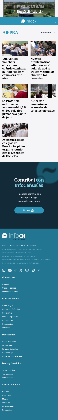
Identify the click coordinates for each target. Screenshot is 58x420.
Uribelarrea (7, 313)
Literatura (6, 403)
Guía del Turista (11, 298)
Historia (5, 391)
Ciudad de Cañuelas (11, 309)
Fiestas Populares (10, 316)
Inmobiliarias (7, 378)
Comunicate (8, 277)
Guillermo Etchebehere (12, 356)
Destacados (9, 334)
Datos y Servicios (12, 363)
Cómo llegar (7, 305)
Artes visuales (8, 406)
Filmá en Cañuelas (10, 349)
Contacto (6, 284)
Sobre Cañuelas (11, 384)
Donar (29, 210)
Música (5, 399)
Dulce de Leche (9, 341)
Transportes (7, 374)
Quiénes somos (9, 288)
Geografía (6, 395)
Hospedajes (7, 324)
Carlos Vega (7, 353)
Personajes (7, 410)
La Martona (7, 345)
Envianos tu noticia (10, 291)
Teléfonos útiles (9, 370)
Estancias (6, 328)
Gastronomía (7, 320)
